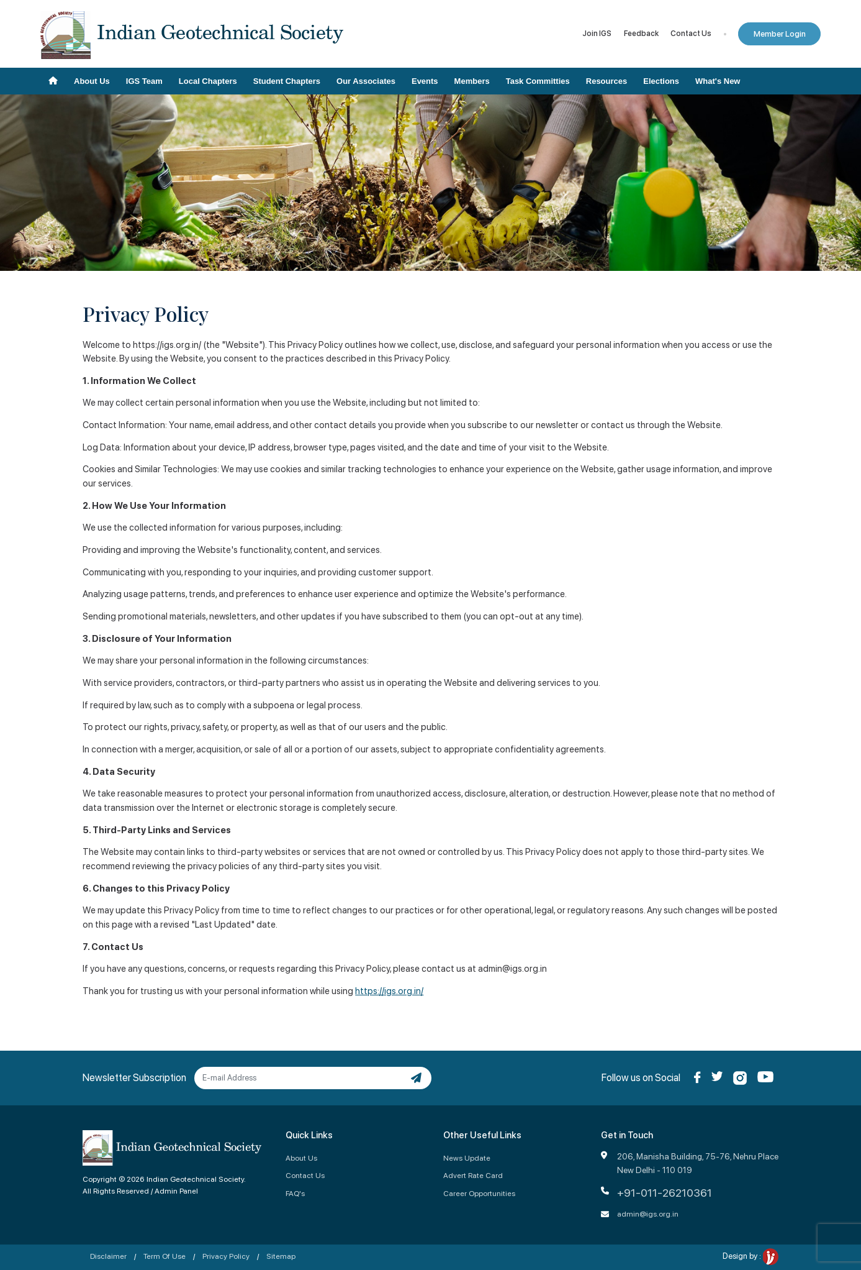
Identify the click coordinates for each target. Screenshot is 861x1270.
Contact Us (690, 33)
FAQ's (295, 1193)
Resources (606, 81)
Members (472, 81)
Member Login (780, 34)
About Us (92, 81)
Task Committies (538, 81)
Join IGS (596, 33)
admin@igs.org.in (647, 1213)
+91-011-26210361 (664, 1192)
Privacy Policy (226, 1256)
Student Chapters (286, 81)
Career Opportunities (479, 1193)
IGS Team (144, 81)
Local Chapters (208, 81)
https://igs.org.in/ (389, 991)
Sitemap (280, 1256)
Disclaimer (108, 1256)
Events (425, 81)
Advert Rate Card (473, 1175)
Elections (661, 81)
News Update (466, 1158)
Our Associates (365, 81)
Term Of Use (164, 1256)
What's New (717, 81)
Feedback (641, 33)
